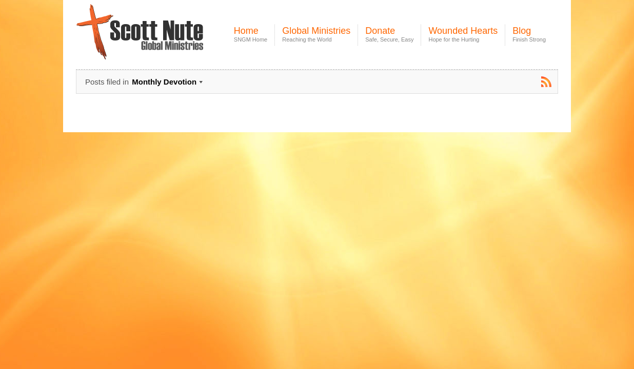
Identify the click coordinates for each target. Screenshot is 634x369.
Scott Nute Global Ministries (163, 41)
